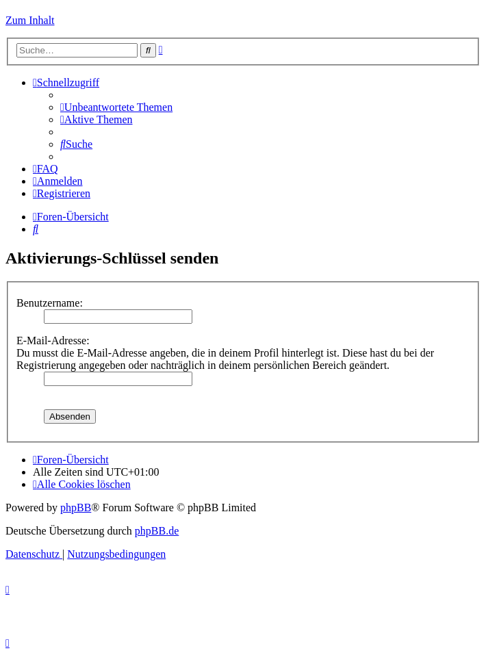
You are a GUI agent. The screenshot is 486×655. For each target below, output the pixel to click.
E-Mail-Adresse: (53, 340)
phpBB (75, 507)
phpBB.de (157, 531)
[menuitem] (116, 107)
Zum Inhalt (30, 20)
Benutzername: (49, 303)
